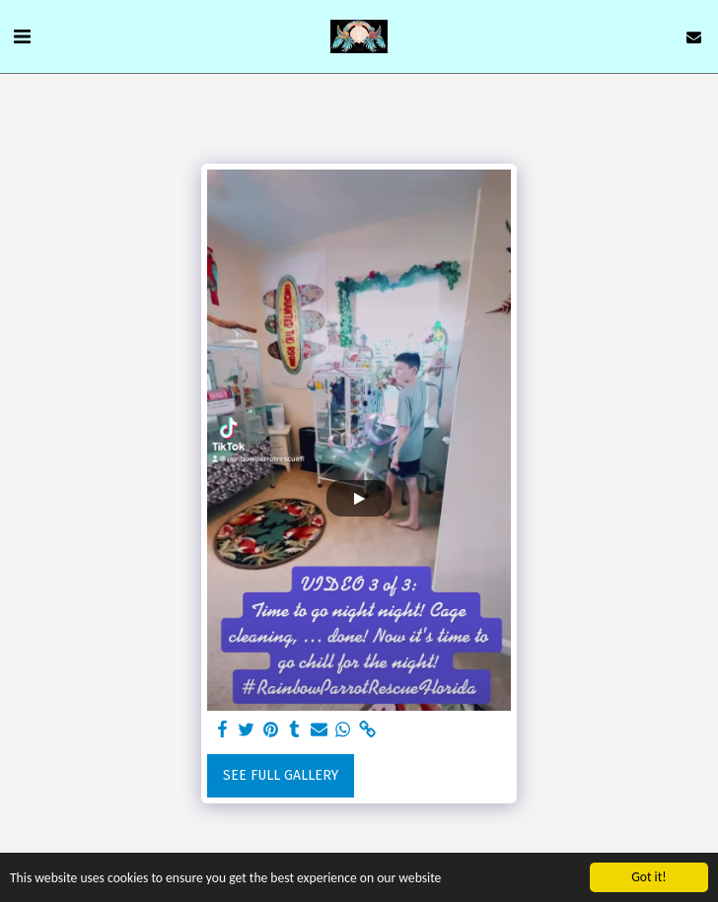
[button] (21, 36)
